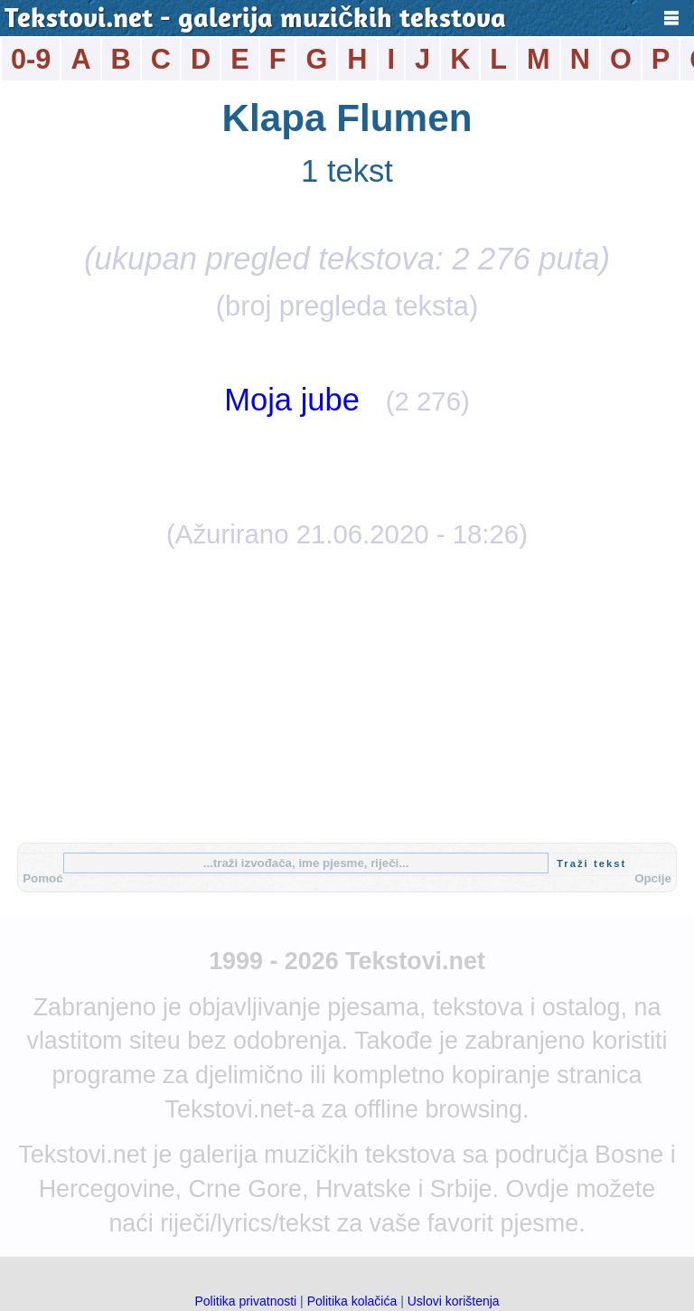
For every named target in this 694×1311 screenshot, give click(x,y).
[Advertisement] (347, 693)
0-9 (31, 59)
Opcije (652, 878)
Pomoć (42, 878)
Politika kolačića (352, 1301)
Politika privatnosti (245, 1301)
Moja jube (292, 399)
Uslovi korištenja (454, 1301)
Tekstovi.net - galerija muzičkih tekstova (255, 20)
